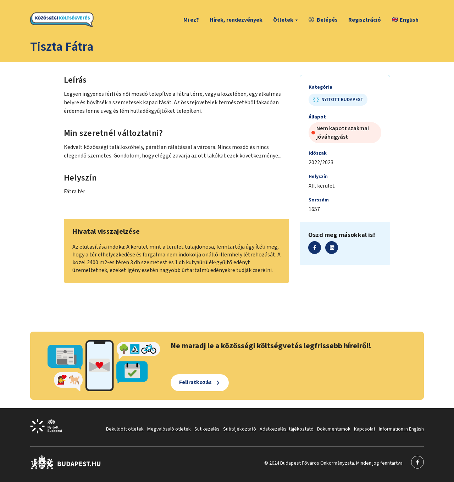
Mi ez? (191, 20)
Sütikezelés (207, 429)
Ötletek (286, 20)
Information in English (401, 429)
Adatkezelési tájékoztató (287, 429)
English (405, 20)
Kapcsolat (364, 429)
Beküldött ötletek (125, 429)
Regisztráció (364, 20)
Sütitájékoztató (239, 429)
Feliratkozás (195, 382)
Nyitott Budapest (338, 99)
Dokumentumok (333, 429)
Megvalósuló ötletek (169, 429)
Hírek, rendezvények (236, 20)
